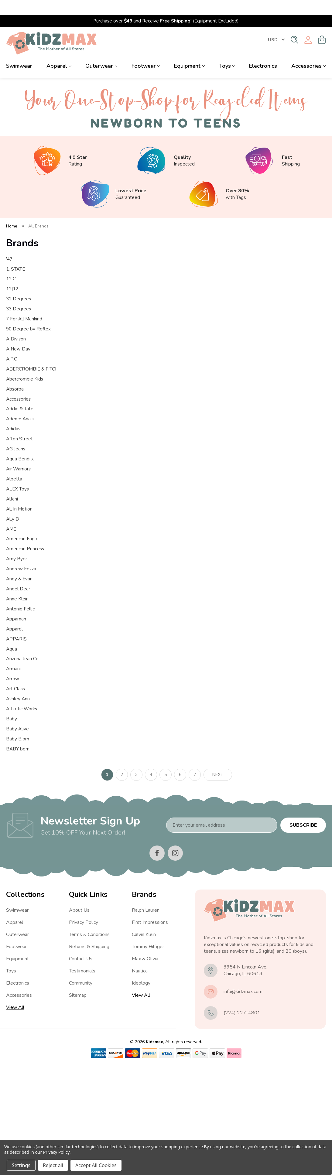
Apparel (58, 51)
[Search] (294, 25)
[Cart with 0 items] (322, 25)
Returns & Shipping (89, 1054)
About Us (79, 1018)
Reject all (53, 1165)
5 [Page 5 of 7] (165, 882)
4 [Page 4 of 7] (151, 882)
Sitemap (78, 1103)
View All (15, 1115)
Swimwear (19, 51)
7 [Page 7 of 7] (194, 882)
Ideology (141, 1091)
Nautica (140, 1078)
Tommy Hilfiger (148, 1054)
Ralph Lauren (145, 1018)
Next (217, 882)
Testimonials (82, 1078)
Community (80, 1091)
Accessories (308, 51)
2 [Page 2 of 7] (122, 882)
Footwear (146, 51)
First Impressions (150, 1030)
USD (276, 25)
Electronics (263, 51)
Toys (227, 51)
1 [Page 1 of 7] (107, 882)
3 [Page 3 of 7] (136, 882)
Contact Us (80, 1066)
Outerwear (101, 51)
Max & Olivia (145, 1066)
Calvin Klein (144, 1042)
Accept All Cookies (96, 1165)
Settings (21, 1165)
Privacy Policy (83, 1030)
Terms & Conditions (89, 1042)
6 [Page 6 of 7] (180, 882)
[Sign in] (308, 25)
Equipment (189, 51)
